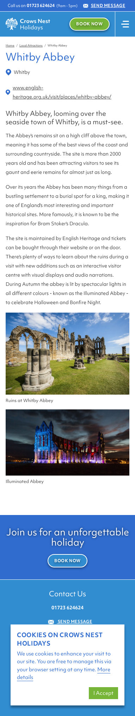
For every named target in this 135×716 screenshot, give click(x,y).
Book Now (89, 24)
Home (10, 45)
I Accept (103, 693)
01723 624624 (41, 5)
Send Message (104, 5)
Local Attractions (31, 45)
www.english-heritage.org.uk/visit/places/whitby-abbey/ (58, 92)
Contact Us (67, 593)
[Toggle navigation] (125, 24)
